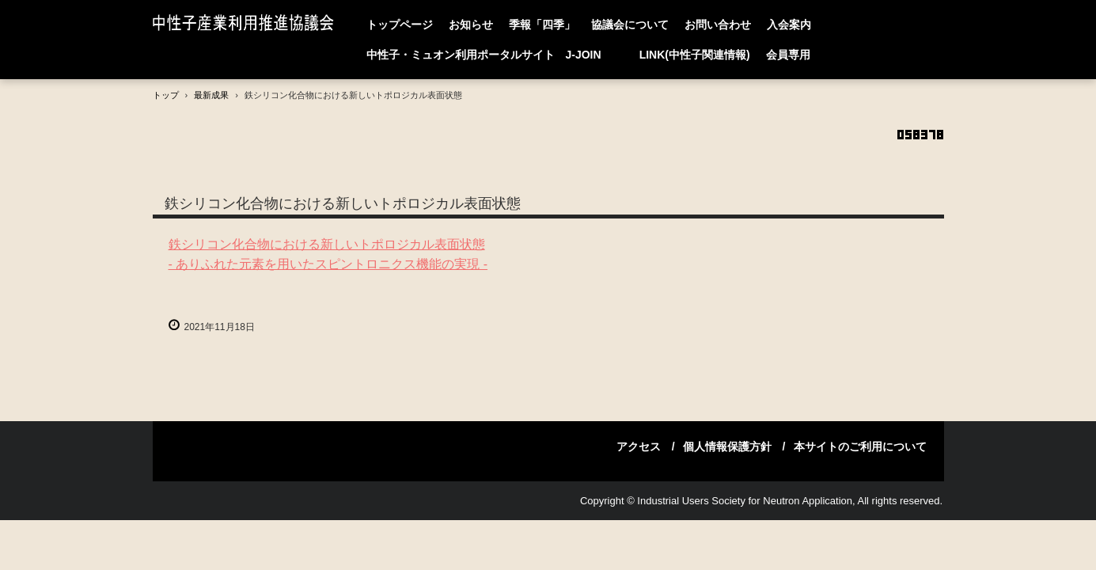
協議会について (630, 24)
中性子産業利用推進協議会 (247, 24)
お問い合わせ (718, 24)
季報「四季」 (542, 24)
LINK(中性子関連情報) (694, 54)
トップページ (399, 24)
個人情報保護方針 (727, 446)
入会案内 (789, 24)
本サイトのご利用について (860, 446)
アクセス (638, 446)
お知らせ (471, 24)
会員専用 (788, 54)
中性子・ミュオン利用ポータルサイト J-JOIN (495, 54)
